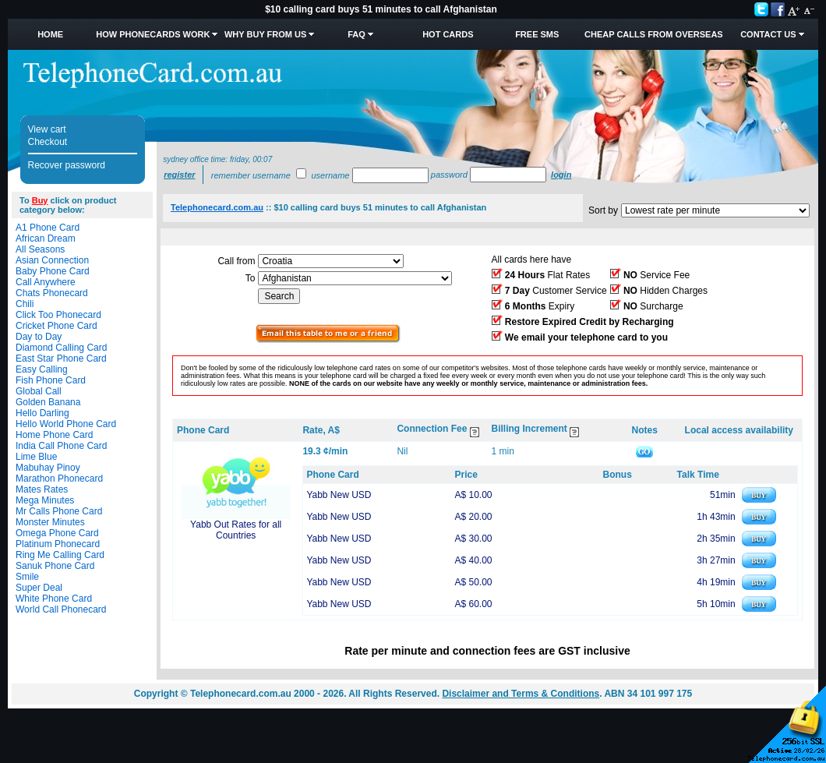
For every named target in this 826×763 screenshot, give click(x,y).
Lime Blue (36, 456)
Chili (25, 303)
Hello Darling (42, 413)
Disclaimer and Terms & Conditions (520, 693)
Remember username (251, 175)
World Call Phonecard (61, 609)
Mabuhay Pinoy (48, 467)
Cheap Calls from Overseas (653, 34)
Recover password (66, 165)
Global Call (39, 391)
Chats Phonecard (52, 293)
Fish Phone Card (51, 380)
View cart (47, 129)
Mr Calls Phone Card (59, 511)
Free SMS (537, 34)
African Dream (46, 238)
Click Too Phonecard (58, 314)
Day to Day (39, 336)
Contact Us (768, 34)
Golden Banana (48, 402)
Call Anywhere (46, 282)
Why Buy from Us (265, 34)
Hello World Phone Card (66, 424)
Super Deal (39, 587)
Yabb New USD (338, 494)
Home (50, 34)
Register (179, 174)
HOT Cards (447, 34)
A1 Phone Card (47, 227)
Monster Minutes (50, 522)
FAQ (356, 34)
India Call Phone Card (61, 445)
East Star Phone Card (61, 358)
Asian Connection (52, 260)
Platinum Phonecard (58, 544)
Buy (40, 200)
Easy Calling (42, 369)
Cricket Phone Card (56, 325)
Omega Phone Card (57, 533)
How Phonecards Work (153, 34)
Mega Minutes (45, 500)
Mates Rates (42, 489)
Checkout (48, 141)
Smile (27, 576)
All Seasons (40, 249)
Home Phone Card (54, 434)
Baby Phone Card (53, 271)
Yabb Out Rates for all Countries (235, 530)
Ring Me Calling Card (60, 554)
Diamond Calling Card (61, 347)
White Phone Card (54, 598)
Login (561, 174)
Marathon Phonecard (59, 478)
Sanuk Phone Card (55, 565)
